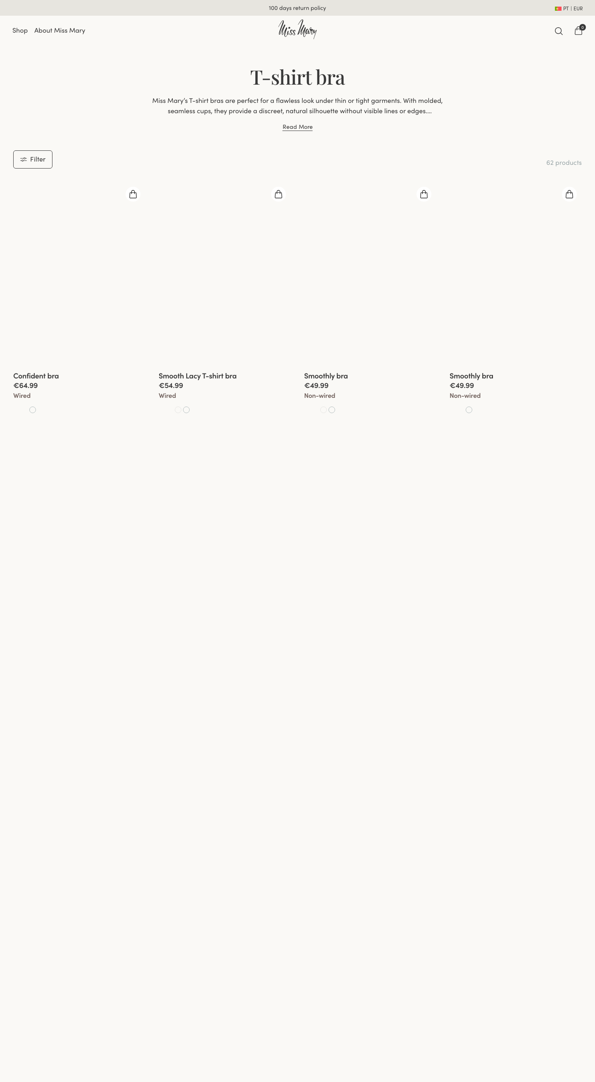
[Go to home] (297, 29)
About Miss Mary (59, 30)
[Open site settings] (569, 8)
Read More (298, 127)
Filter (32, 159)
